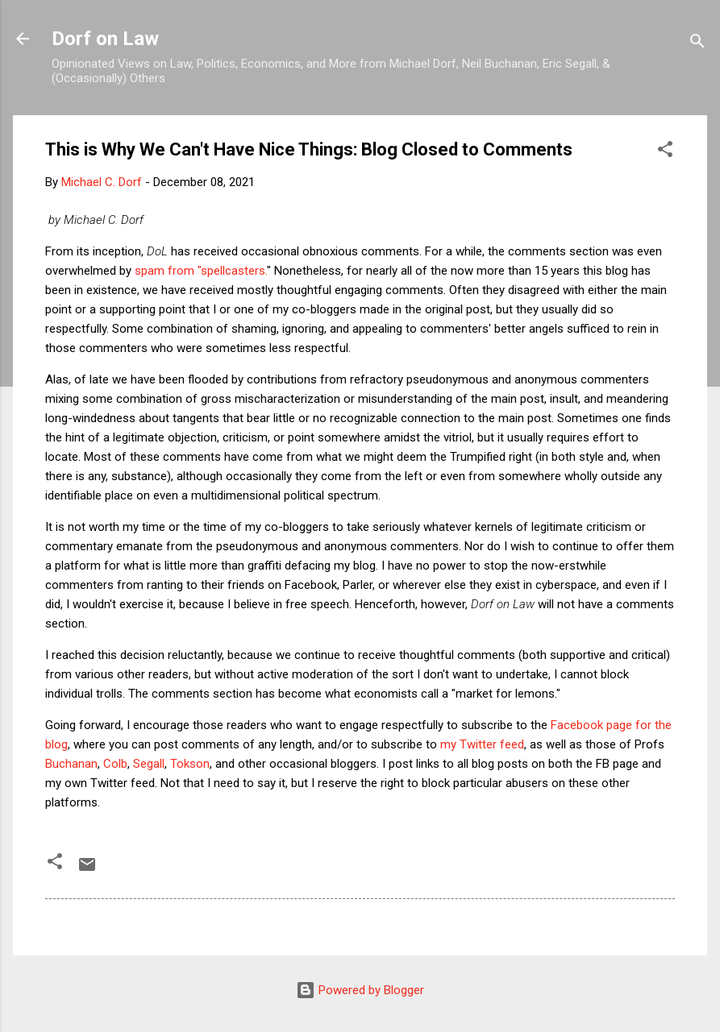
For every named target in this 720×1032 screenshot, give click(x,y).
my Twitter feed (482, 744)
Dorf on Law (105, 38)
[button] (665, 151)
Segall (148, 763)
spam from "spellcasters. (201, 270)
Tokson (190, 763)
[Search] (697, 43)
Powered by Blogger (360, 990)
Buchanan (71, 763)
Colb (115, 763)
